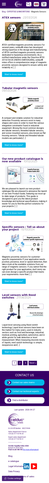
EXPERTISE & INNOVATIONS (18, 12)
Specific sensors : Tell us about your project (23, 228)
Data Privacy (14, 471)
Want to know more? (14, 74)
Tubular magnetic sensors (21, 89)
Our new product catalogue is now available (22, 160)
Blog (4, 12)
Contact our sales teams (23, 382)
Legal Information (14, 466)
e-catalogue (13, 461)
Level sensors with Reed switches (19, 296)
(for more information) (31, 450)
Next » (33, 362)
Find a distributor (20, 400)
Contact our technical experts (25, 391)
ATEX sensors (19, 17)
